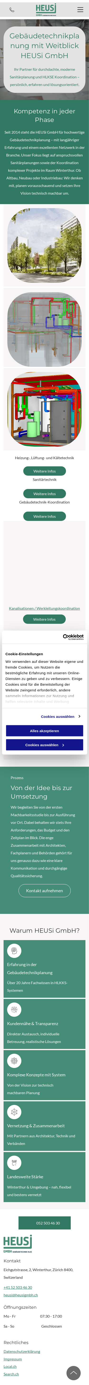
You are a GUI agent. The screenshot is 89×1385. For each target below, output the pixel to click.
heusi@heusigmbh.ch (21, 1295)
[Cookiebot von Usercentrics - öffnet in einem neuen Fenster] (63, 637)
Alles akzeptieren (44, 731)
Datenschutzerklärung (22, 1351)
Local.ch (10, 1366)
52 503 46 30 (21, 1287)
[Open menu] (80, 10)
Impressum (13, 1359)
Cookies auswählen (58, 716)
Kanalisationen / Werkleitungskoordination (44, 608)
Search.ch (11, 1374)
